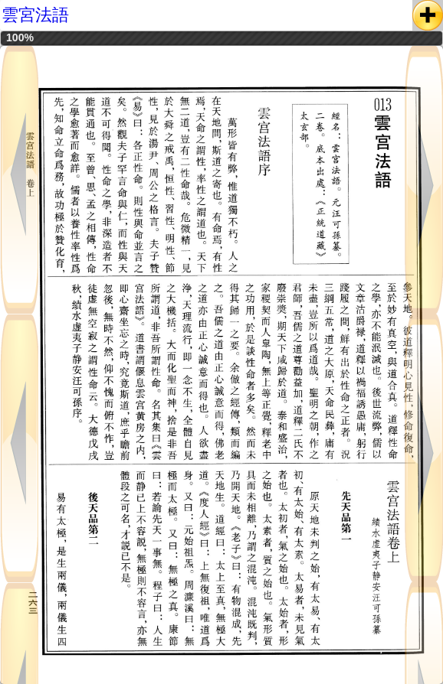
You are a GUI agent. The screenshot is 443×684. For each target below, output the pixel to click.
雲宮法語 (35, 14)
